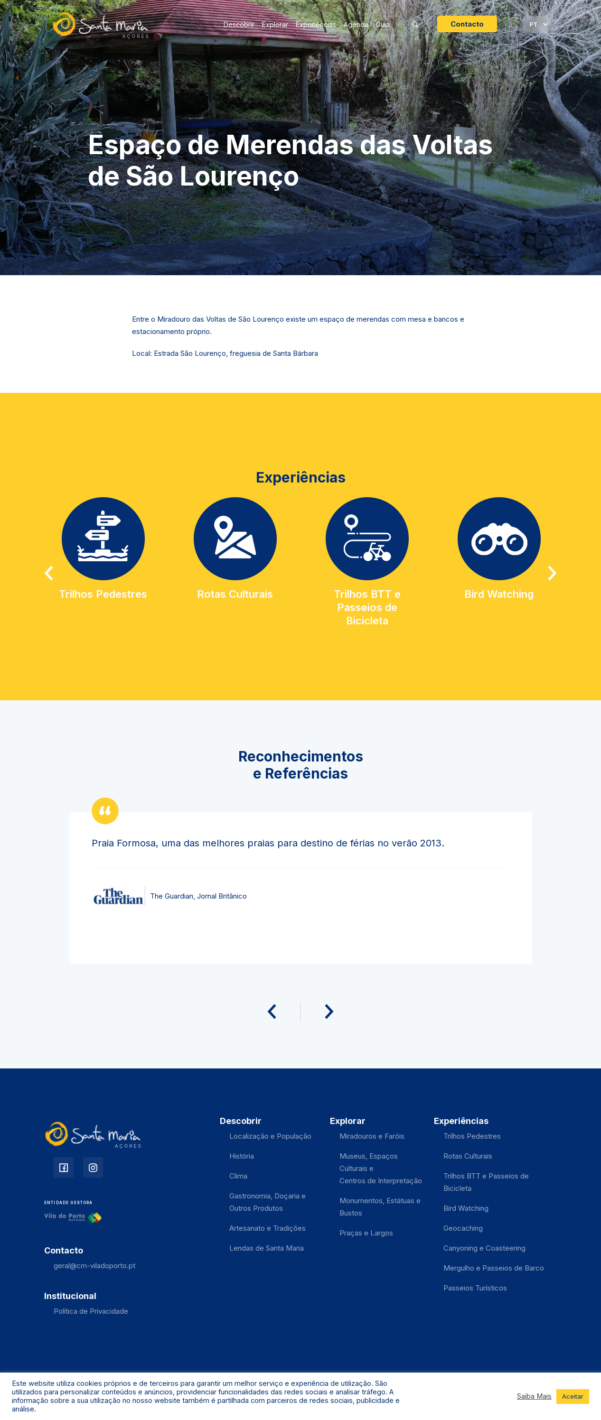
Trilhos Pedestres (472, 1136)
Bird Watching (465, 1208)
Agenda (356, 24)
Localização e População (270, 1136)
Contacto (467, 23)
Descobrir (239, 24)
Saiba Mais (534, 1396)
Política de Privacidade (91, 1311)
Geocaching (463, 1228)
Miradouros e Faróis (371, 1136)
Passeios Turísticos (475, 1287)
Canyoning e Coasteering (484, 1248)
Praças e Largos (366, 1232)
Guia (383, 24)
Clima (238, 1175)
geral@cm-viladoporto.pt (94, 1265)
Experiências (316, 24)
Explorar (275, 24)
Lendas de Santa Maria (266, 1248)
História (241, 1155)
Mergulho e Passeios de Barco (493, 1267)
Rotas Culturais (467, 1155)
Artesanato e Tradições (267, 1228)
